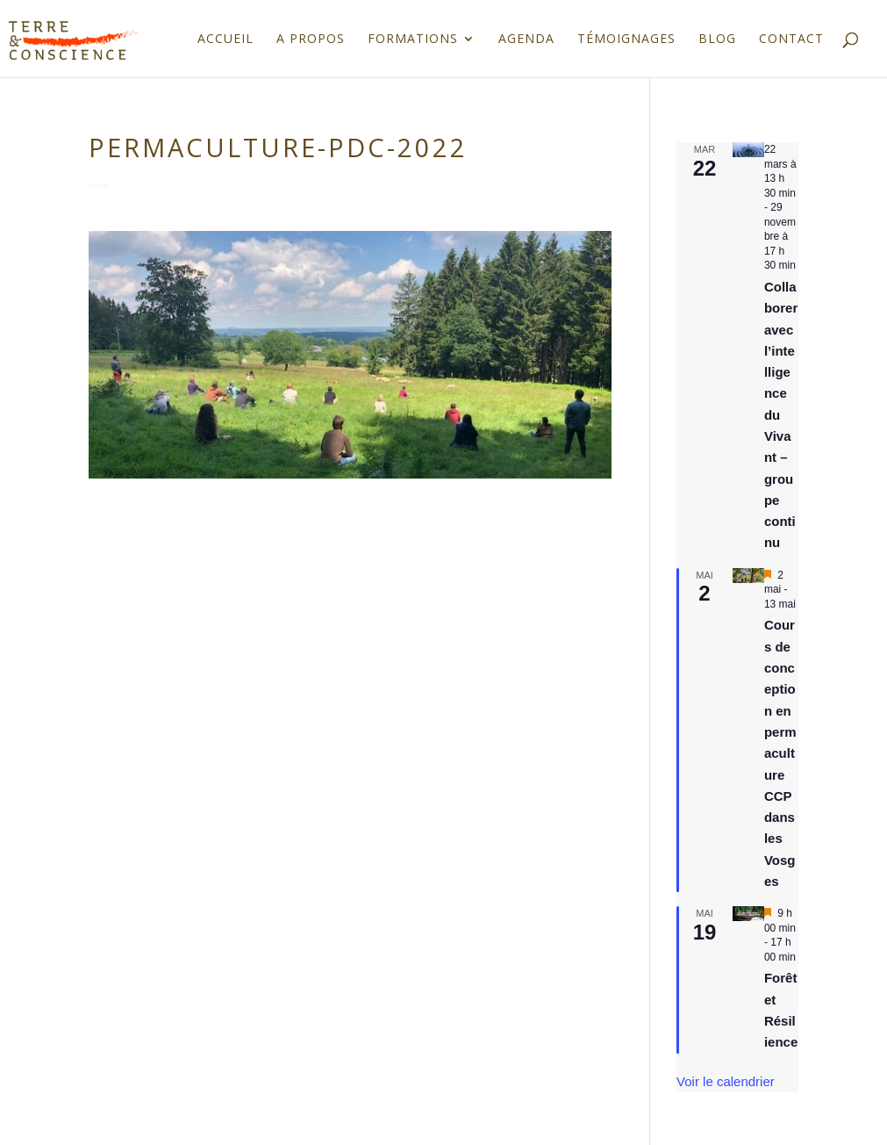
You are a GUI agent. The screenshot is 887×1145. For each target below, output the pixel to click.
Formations (413, 39)
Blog (717, 39)
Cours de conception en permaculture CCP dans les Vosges (780, 753)
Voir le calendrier (725, 1081)
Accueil (225, 39)
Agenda (526, 39)
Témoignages (626, 39)
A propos (310, 39)
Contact (791, 39)
